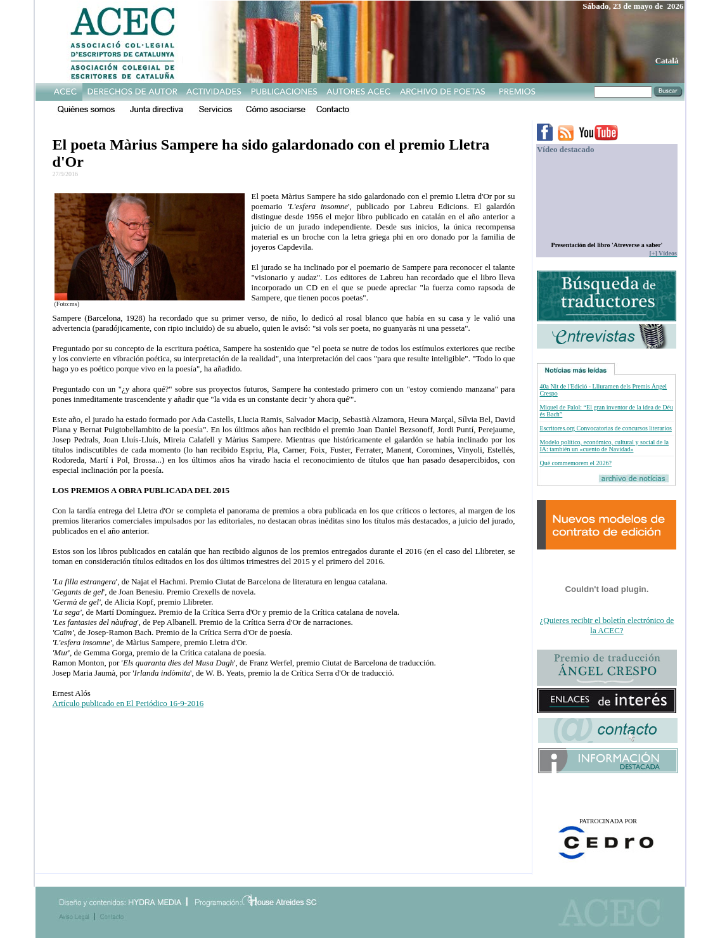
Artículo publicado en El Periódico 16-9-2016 (128, 703)
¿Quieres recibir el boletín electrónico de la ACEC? (607, 625)
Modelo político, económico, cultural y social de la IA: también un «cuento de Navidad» (604, 446)
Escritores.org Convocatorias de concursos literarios (605, 428)
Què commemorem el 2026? (575, 462)
